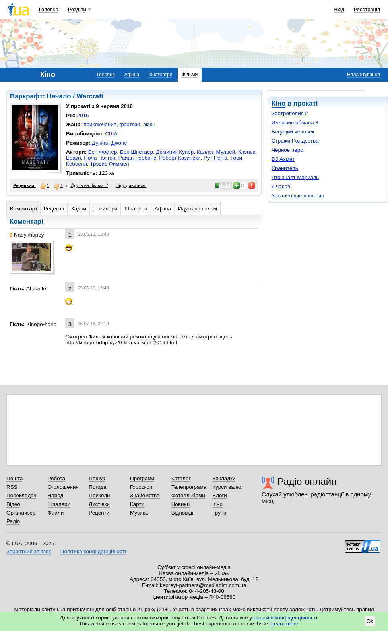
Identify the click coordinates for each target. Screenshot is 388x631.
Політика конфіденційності (93, 551)
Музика (139, 513)
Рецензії (54, 209)
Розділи (77, 9)
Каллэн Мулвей (216, 152)
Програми (142, 478)
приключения (99, 124)
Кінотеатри (160, 74)
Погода (97, 487)
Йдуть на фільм (197, 209)
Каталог (181, 478)
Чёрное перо (287, 150)
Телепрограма (189, 487)
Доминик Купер (175, 152)
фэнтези (129, 124)
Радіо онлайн (307, 481)
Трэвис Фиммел (109, 164)
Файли (56, 513)
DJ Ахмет (283, 159)
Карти (137, 504)
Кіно (278, 103)
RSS (11, 487)
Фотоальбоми (188, 495)
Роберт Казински (179, 158)
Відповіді (182, 513)
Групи (219, 513)
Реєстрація (367, 9)
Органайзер (20, 513)
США (111, 134)
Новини (180, 504)
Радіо (13, 521)
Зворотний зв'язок (28, 551)
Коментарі (23, 209)
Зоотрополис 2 (290, 113)
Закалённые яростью (298, 196)
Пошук (97, 478)
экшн (149, 124)
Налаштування (363, 74)
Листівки (99, 504)
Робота (56, 478)
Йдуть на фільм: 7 (89, 185)
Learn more (285, 624)
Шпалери (135, 209)
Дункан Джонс (109, 143)
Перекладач (21, 495)
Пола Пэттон (99, 158)
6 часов (281, 186)
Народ (56, 495)
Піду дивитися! (131, 185)
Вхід (339, 9)
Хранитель (285, 168)
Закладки (223, 478)
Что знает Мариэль (295, 177)
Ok (370, 621)
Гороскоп (141, 487)
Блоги (219, 495)
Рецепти (99, 513)
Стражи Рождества (295, 141)
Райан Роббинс (137, 158)
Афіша (131, 74)
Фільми (190, 74)
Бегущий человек (293, 132)
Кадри (78, 209)
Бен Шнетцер (136, 152)
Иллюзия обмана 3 (295, 122)
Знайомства (145, 495)
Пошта (14, 478)
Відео (13, 504)
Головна (48, 9)
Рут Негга (215, 158)
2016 (83, 115)
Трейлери (105, 209)
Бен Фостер (102, 152)
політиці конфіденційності (285, 618)
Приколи (99, 495)
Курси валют (227, 487)
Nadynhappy (27, 235)
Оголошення (63, 487)
